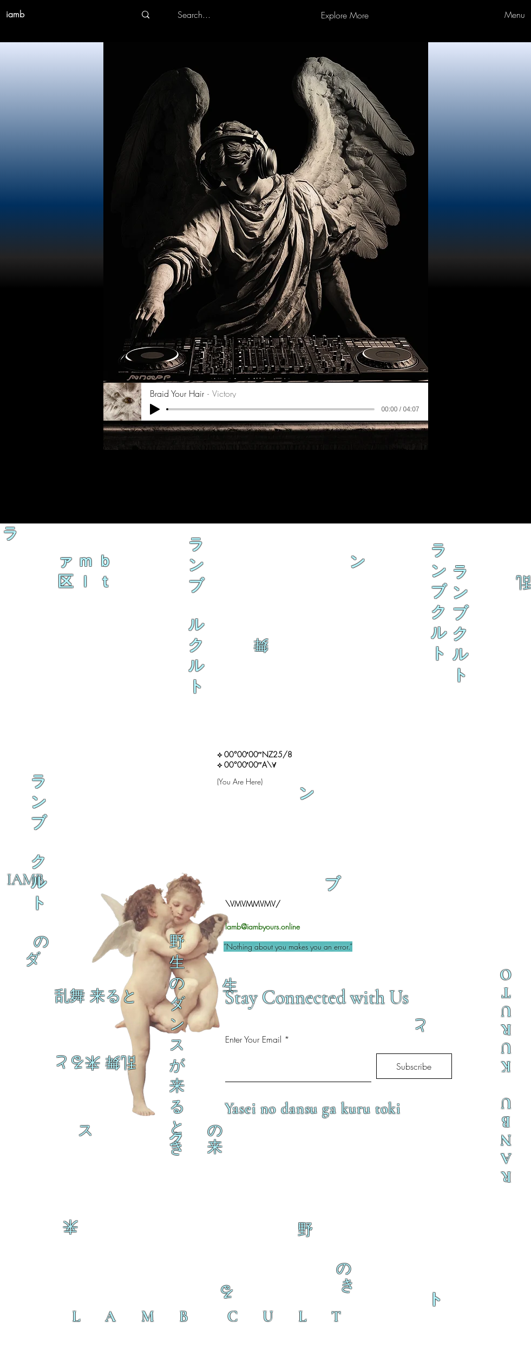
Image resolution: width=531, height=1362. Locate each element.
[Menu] (494, 14)
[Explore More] (345, 15)
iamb (15, 14)
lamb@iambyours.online (262, 926)
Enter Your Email (253, 1039)
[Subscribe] (414, 1066)
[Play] (155, 409)
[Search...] (194, 14)
